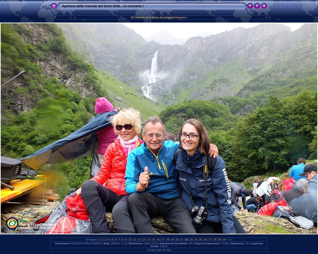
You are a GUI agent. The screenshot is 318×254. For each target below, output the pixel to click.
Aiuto (168, 250)
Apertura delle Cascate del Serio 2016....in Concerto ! (103, 6)
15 (154, 239)
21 (182, 239)
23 (191, 239)
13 (144, 239)
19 (172, 239)
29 (219, 239)
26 (205, 239)
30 (224, 239)
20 (177, 239)
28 (215, 239)
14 (149, 239)
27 (210, 239)
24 (196, 239)
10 (130, 239)
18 (168, 239)
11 (135, 239)
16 (158, 239)
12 (139, 239)
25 (201, 239)
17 (163, 239)
